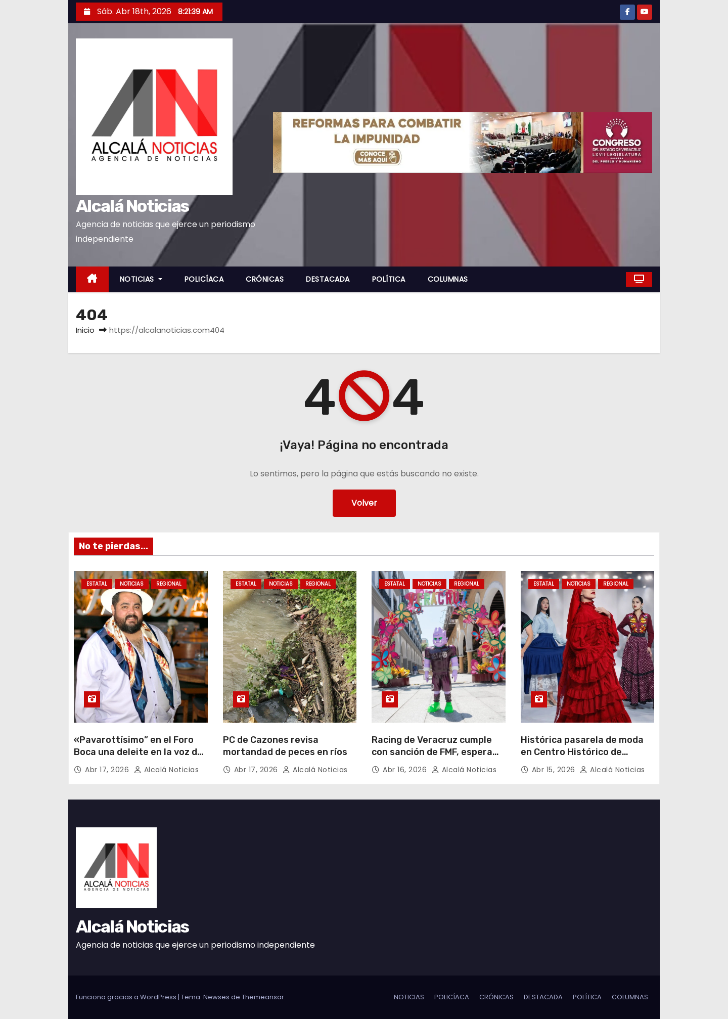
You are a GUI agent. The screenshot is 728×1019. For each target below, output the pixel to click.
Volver (364, 503)
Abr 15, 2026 (555, 770)
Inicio (85, 330)
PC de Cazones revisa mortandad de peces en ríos (285, 746)
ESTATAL (96, 584)
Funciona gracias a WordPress (127, 997)
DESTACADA (328, 279)
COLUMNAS (448, 279)
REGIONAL (168, 584)
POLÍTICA (388, 279)
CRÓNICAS (265, 279)
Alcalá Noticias (132, 206)
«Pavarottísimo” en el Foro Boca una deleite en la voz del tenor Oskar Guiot (139, 752)
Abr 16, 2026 (406, 770)
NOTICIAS (141, 279)
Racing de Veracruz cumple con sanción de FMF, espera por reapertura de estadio (432, 752)
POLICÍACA (204, 279)
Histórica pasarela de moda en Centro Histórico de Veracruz (582, 752)
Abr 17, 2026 (108, 770)
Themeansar (263, 997)
